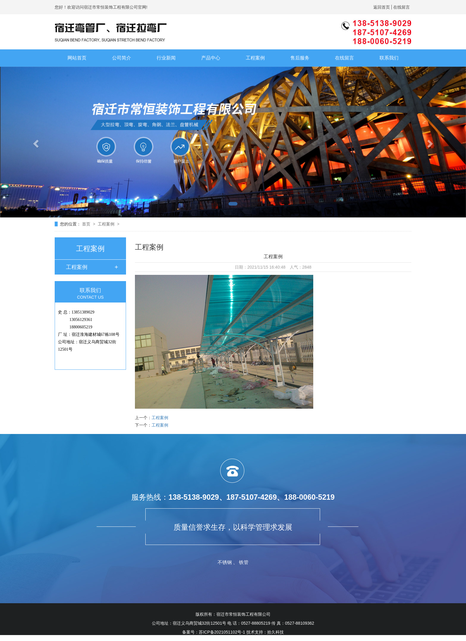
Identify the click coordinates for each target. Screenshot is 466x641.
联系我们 (389, 57)
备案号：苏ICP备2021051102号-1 (213, 632)
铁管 (243, 562)
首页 (87, 224)
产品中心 (210, 57)
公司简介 (121, 57)
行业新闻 (166, 57)
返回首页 (381, 7)
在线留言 (401, 7)
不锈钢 (225, 562)
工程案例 (255, 57)
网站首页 (76, 57)
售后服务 (299, 57)
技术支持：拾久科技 (265, 632)
